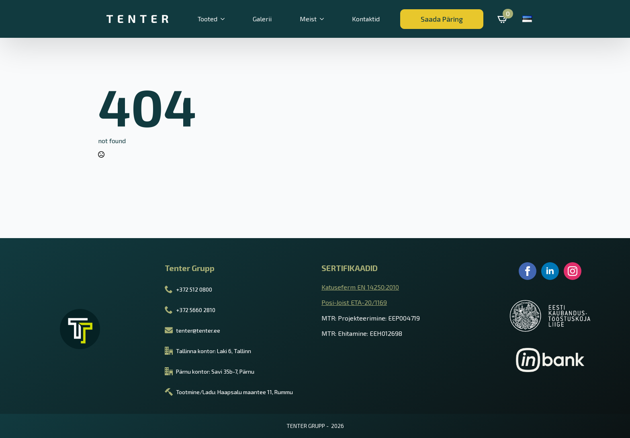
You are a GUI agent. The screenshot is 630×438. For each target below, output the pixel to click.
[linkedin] (550, 271)
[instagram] (572, 271)
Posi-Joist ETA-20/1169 (354, 302)
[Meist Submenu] (326, 18)
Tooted (207, 19)
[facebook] (527, 271)
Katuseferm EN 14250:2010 (360, 287)
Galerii (262, 19)
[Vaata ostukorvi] (503, 19)
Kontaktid (366, 19)
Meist (308, 19)
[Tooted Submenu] (227, 18)
